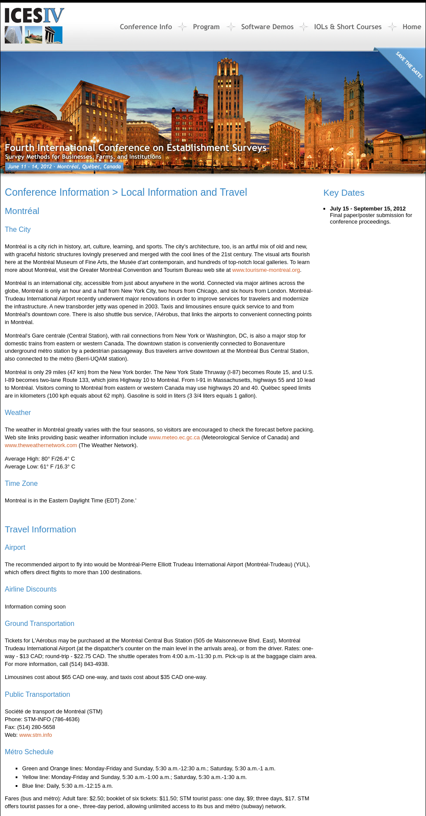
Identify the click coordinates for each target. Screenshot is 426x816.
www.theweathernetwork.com (41, 445)
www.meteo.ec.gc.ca (174, 437)
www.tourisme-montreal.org (266, 270)
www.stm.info (35, 735)
